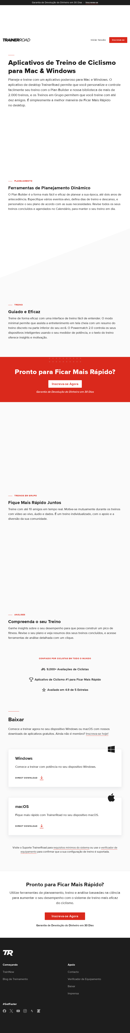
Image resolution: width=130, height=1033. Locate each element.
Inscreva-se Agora (65, 354)
